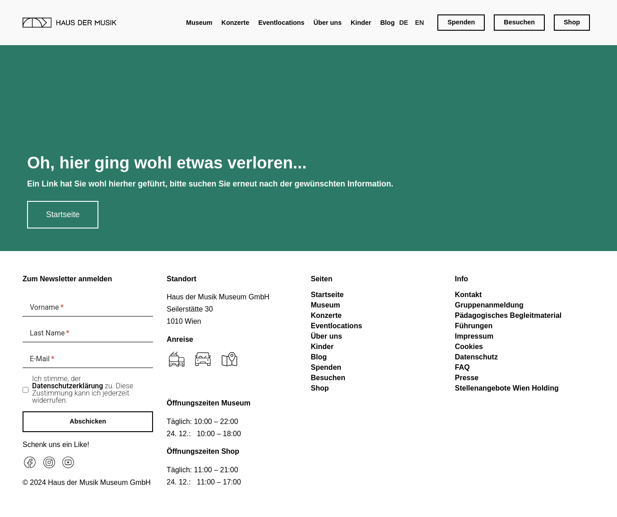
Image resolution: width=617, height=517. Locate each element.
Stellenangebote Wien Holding (507, 388)
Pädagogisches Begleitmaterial (508, 315)
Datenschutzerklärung (67, 386)
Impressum (474, 336)
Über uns (328, 22)
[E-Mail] (88, 358)
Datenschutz (476, 357)
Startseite (327, 294)
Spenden (326, 367)
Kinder (361, 22)
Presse (467, 378)
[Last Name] (88, 333)
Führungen (474, 326)
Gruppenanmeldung (489, 305)
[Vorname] (88, 307)
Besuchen (328, 378)
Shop (320, 388)
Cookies (469, 346)
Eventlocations (281, 22)
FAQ (462, 367)
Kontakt (468, 294)
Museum (199, 22)
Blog (387, 22)
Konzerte (236, 22)
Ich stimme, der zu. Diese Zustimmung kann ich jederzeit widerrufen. (82, 389)
